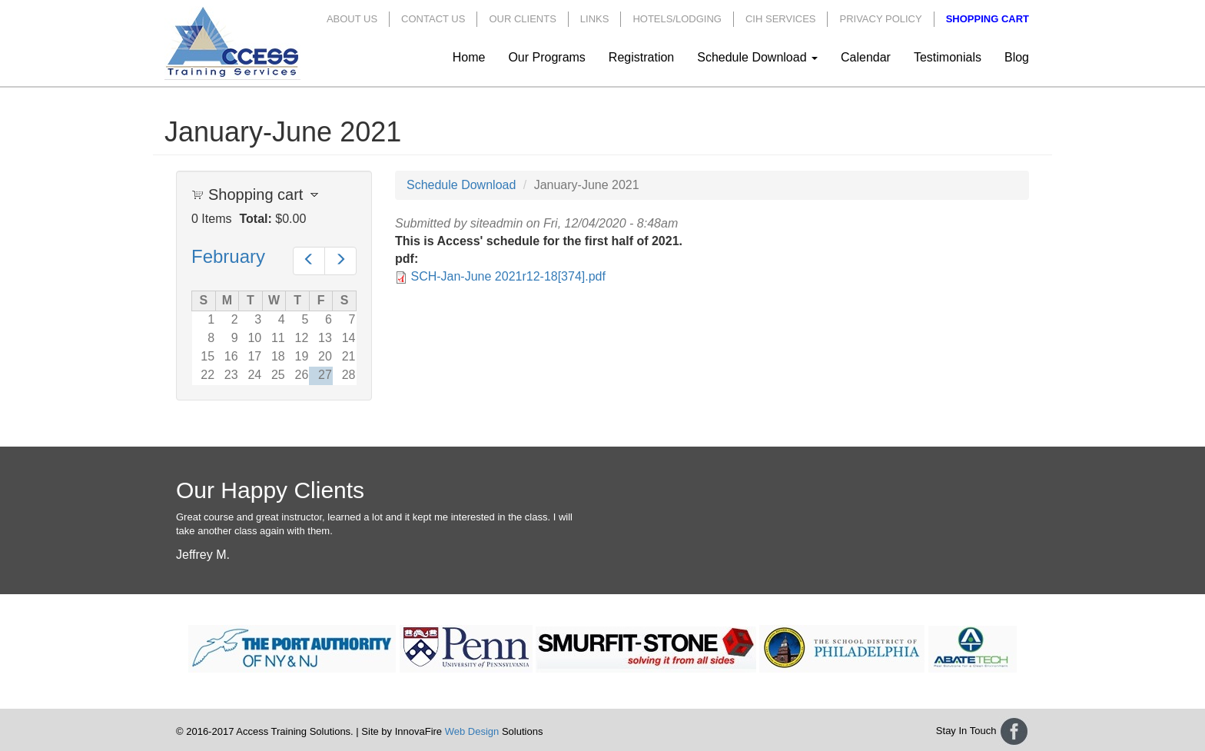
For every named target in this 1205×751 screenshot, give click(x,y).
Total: (255, 218)
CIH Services (780, 19)
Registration (641, 57)
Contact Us (433, 19)
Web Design (472, 731)
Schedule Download (757, 57)
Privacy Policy (880, 19)
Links (594, 19)
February (228, 256)
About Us (352, 19)
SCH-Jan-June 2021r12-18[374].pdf (508, 276)
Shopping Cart (987, 19)
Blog (1016, 57)
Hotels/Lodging (677, 19)
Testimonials (947, 57)
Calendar (866, 57)
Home (469, 57)
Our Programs (546, 57)
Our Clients (522, 19)
